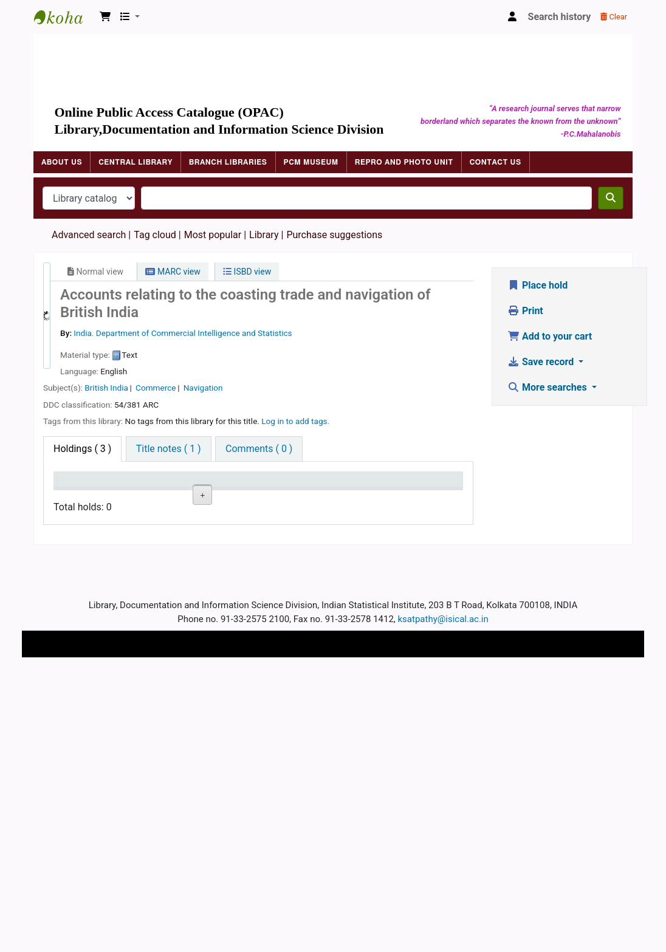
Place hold (537, 285)
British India (106, 387)
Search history (559, 16)
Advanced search (89, 235)
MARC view (172, 271)
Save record (541, 362)
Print (525, 311)
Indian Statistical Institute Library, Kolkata (64, 17)
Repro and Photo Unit (404, 162)
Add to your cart (549, 336)
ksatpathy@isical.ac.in (443, 898)
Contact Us (495, 162)
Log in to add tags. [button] (295, 421)
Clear (613, 16)
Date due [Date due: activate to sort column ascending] (312, 496)
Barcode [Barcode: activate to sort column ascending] (370, 496)
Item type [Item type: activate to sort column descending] (79, 496)
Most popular (212, 235)
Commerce (156, 387)
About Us (61, 162)
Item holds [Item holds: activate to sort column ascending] (423, 491)
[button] (105, 17)
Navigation (203, 387)
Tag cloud (155, 235)
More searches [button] (548, 387)
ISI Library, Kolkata (134, 537)
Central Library (135, 162)
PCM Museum (311, 162)
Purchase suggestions (334, 235)
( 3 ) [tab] (82, 448)
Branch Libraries (228, 162)
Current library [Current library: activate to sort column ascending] (134, 491)
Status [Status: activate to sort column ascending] (249, 496)
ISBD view (247, 271)
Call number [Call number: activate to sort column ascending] (193, 491)
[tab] (168, 449)
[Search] (610, 198)
